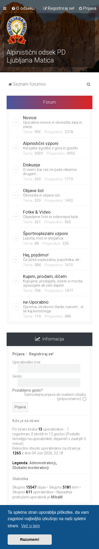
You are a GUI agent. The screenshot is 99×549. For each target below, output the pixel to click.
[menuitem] (23, 8)
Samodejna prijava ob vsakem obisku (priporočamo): (55, 396)
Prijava (18, 354)
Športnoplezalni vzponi (45, 233)
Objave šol (33, 190)
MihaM (57, 497)
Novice (29, 117)
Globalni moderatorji (30, 468)
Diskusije (31, 164)
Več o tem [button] (30, 526)
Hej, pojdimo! (36, 255)
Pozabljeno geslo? (27, 390)
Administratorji (42, 463)
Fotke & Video (37, 212)
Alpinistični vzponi (40, 143)
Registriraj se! (41, 354)
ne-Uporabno (36, 302)
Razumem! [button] (29, 539)
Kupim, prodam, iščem (45, 276)
